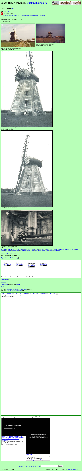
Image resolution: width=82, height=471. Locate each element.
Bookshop (33, 466)
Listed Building (4, 279)
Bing (29, 15)
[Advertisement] (76, 31)
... (56, 293)
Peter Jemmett (19, 264)
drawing (67, 249)
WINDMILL (29, 454)
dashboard (18, 284)
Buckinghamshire (37, 3)
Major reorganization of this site (14, 290)
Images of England (36, 460)
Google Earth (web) (35, 15)
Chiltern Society (15, 249)
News (38, 466)
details (8, 249)
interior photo (61, 249)
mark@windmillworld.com (74, 469)
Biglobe (3, 286)
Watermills (27, 466)
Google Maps (15, 15)
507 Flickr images (7, 296)
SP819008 (6, 11)
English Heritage (5, 258)
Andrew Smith (43, 264)
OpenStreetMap (24, 15)
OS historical (8, 15)
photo (25, 249)
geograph (42, 15)
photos (43, 249)
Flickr (3, 293)
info (40, 249)
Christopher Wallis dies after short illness (16, 289)
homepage (3, 249)
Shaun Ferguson (7, 264)
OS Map (3, 15)
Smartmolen (5, 284)
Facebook (3, 282)
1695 (13, 8)
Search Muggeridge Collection (8, 253)
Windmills (21, 466)
